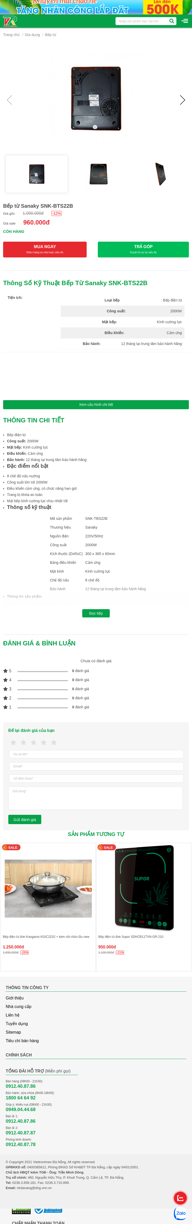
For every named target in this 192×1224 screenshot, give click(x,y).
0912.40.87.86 (21, 1086)
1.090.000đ (33, 213)
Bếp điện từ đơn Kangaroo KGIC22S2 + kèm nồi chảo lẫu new (46, 937)
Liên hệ (12, 1015)
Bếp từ (50, 35)
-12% (56, 213)
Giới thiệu (15, 998)
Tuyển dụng (17, 1023)
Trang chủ (11, 35)
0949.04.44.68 (21, 1109)
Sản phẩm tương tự (96, 834)
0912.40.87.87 (21, 1132)
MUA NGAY (45, 249)
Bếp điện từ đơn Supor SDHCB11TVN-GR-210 (130, 937)
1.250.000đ (13, 947)
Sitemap (13, 1032)
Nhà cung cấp (18, 1006)
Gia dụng (32, 35)
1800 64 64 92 (21, 1097)
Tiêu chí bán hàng (22, 1041)
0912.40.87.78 (21, 1144)
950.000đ (107, 947)
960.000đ (36, 222)
